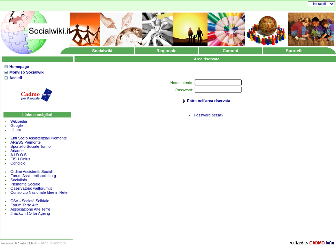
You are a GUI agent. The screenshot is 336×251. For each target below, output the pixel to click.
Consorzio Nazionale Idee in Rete (39, 192)
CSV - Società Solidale (29, 201)
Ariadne (17, 151)
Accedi (15, 78)
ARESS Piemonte (25, 142)
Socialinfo (18, 180)
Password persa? (209, 115)
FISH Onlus (20, 159)
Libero (15, 130)
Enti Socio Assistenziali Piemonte (38, 138)
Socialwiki (102, 50)
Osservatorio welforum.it (31, 188)
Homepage (19, 66)
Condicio (17, 163)
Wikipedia (18, 121)
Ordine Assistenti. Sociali (31, 171)
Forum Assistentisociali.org (33, 176)
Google (16, 125)
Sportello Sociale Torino (30, 146)
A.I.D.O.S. (19, 155)
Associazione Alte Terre (30, 209)
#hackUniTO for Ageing (30, 213)
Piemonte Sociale (25, 184)
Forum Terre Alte (25, 205)
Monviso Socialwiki (27, 72)
